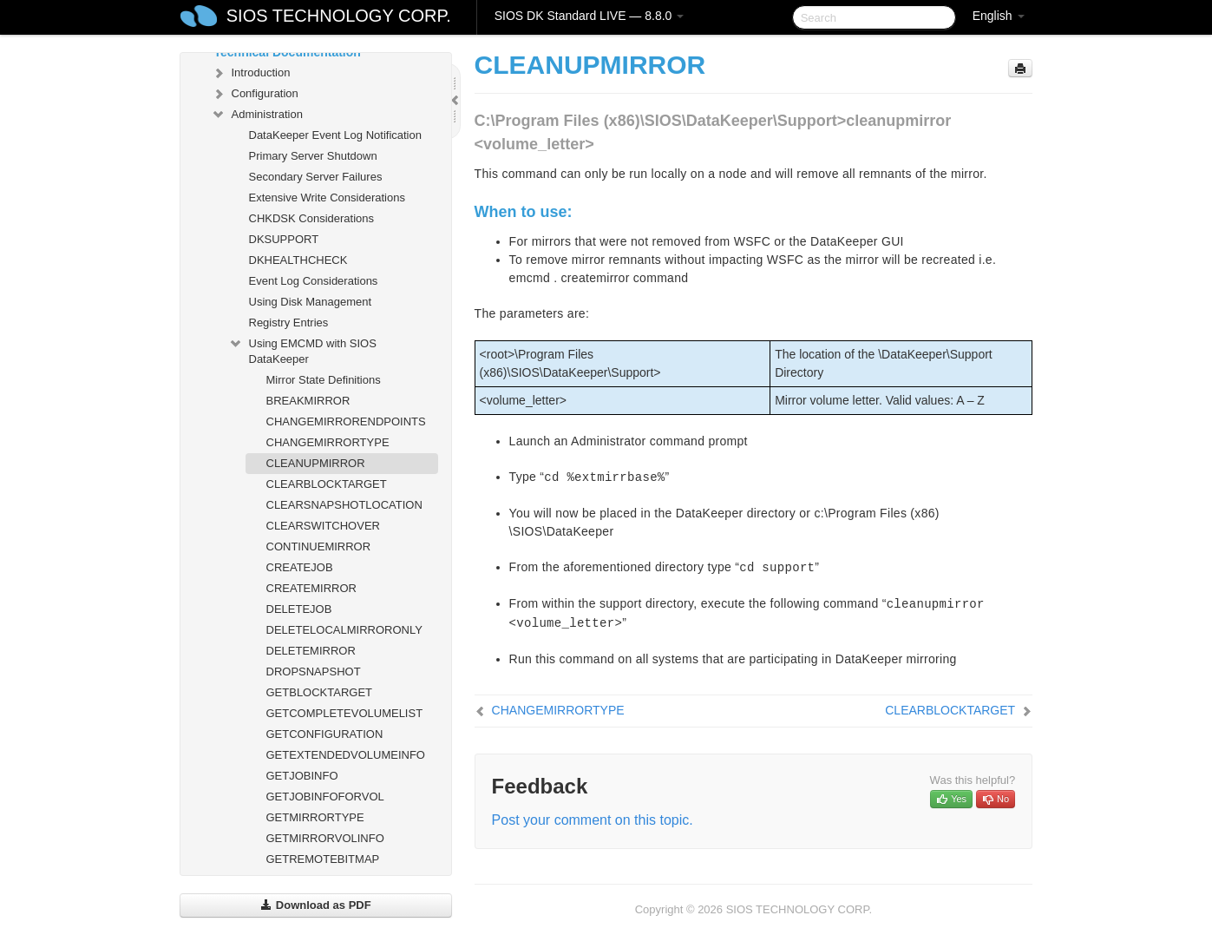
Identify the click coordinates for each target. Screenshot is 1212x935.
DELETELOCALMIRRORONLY (344, 629)
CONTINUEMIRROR (318, 546)
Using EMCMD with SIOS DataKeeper (302, 349)
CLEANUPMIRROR (315, 463)
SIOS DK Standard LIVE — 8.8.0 (590, 16)
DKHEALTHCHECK (298, 260)
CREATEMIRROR (311, 588)
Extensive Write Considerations (327, 197)
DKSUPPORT (284, 239)
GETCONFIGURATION (324, 734)
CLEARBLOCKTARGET (326, 484)
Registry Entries (289, 322)
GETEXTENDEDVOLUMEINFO (345, 754)
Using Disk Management (310, 301)
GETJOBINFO (302, 775)
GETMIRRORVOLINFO (325, 838)
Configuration (254, 93)
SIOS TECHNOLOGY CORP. (338, 15)
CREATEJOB (299, 567)
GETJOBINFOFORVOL (325, 796)
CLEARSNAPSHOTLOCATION (344, 504)
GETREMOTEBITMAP (323, 859)
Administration (257, 114)
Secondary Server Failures (316, 176)
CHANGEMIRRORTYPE (328, 442)
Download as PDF (315, 905)
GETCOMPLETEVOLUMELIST (344, 713)
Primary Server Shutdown (313, 155)
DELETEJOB (299, 609)
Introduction (251, 73)
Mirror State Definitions (323, 379)
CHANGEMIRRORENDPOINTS (346, 421)
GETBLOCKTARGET (319, 692)
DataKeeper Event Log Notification (335, 135)
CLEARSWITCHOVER (323, 525)
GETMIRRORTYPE (315, 817)
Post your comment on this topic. (592, 820)
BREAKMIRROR (308, 400)
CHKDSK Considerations (312, 218)
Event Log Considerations (313, 280)
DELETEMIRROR (311, 650)
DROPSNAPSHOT (313, 671)
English (999, 16)
